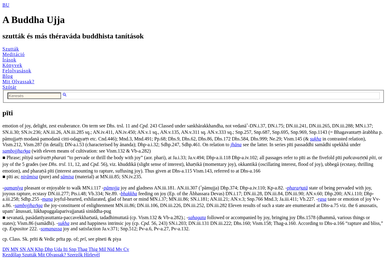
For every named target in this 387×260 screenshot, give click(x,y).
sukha (315, 138)
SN (23, 249)
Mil (103, 249)
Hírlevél (92, 254)
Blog (7, 76)
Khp (40, 249)
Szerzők (75, 254)
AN (31, 249)
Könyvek (12, 65)
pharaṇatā (297, 187)
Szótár (9, 87)
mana (47, 199)
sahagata (197, 217)
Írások (9, 59)
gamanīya (13, 187)
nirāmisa (29, 176)
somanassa (51, 228)
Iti (66, 249)
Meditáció (13, 54)
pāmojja (111, 187)
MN (15, 249)
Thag (83, 249)
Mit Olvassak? (18, 81)
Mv (119, 249)
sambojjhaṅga (16, 150)
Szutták (10, 48)
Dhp (49, 249)
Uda (58, 249)
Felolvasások (16, 70)
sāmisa (67, 176)
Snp (73, 249)
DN (6, 249)
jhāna (236, 144)
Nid (111, 249)
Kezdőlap (12, 254)
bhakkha (129, 193)
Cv (126, 249)
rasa (322, 199)
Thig (94, 249)
